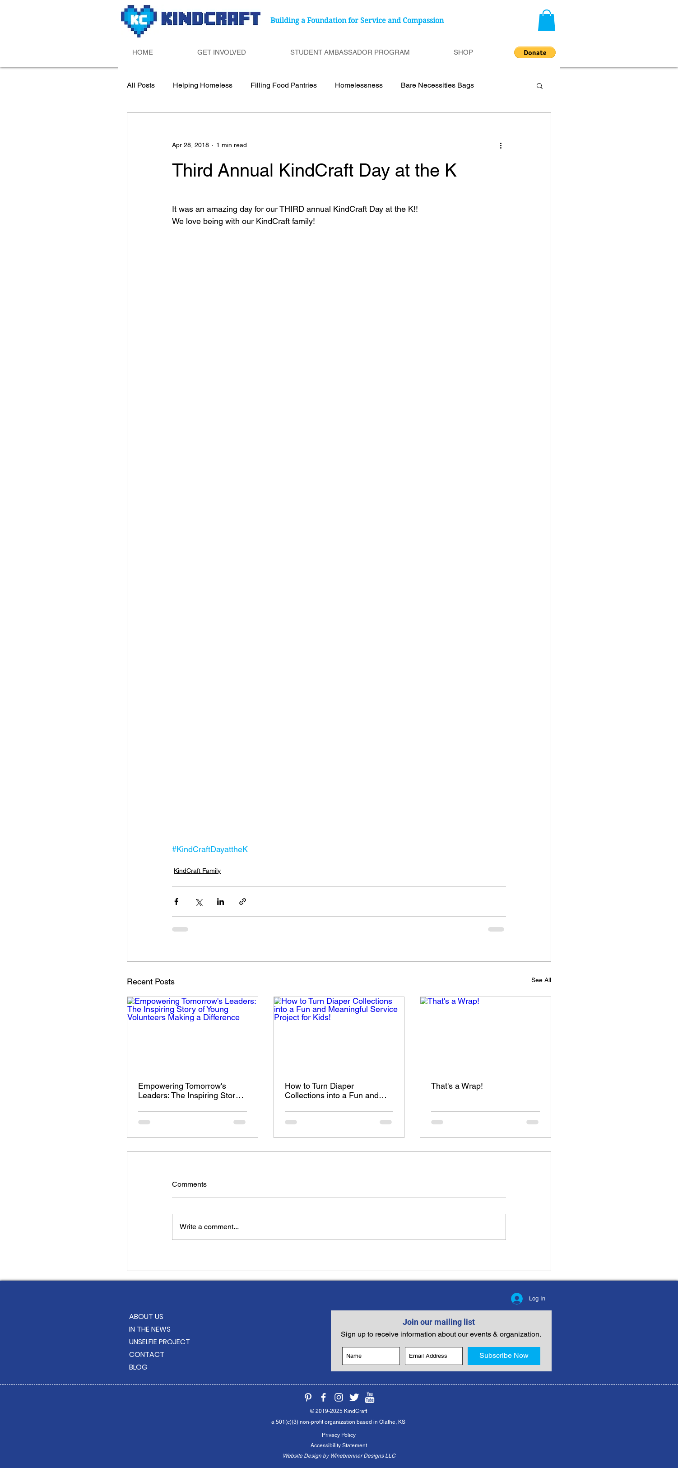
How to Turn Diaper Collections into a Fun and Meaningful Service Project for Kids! (339, 1090)
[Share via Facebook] (176, 901)
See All (541, 979)
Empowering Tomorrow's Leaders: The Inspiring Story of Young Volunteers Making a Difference (191, 1090)
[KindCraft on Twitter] (354, 1397)
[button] (547, 20)
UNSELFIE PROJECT (159, 1342)
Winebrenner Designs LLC (362, 1456)
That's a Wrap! (457, 1086)
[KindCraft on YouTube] (369, 1397)
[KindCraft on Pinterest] (308, 1397)
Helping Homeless (202, 85)
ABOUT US (146, 1316)
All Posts (141, 85)
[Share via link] (242, 901)
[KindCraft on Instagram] (338, 1397)
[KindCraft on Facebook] (323, 1397)
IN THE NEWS (150, 1329)
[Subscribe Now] (504, 1356)
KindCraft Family (197, 870)
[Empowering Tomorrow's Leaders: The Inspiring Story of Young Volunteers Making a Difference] (192, 1033)
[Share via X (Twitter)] (198, 901)
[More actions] (500, 145)
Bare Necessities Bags (437, 85)
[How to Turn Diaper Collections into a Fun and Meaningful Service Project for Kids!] (339, 1033)
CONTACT (146, 1354)
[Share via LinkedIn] (220, 901)
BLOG (138, 1367)
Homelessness (359, 85)
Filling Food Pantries (284, 85)
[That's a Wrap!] (485, 1033)
